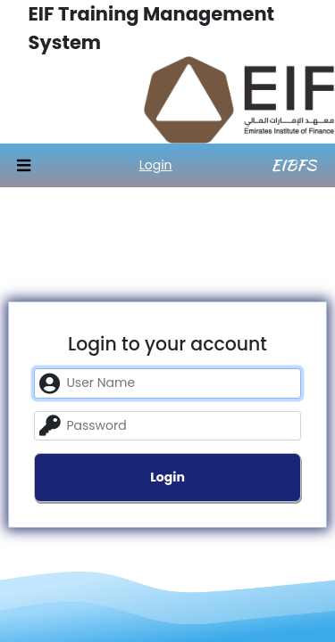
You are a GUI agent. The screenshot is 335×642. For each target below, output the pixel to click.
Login (155, 165)
